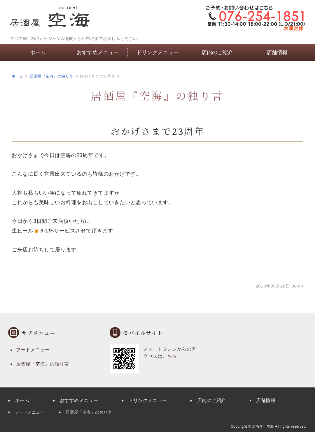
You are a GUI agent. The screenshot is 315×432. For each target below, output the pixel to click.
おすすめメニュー (98, 52)
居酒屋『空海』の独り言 (51, 76)
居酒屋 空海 (263, 426)
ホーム (38, 52)
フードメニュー (33, 349)
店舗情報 (277, 52)
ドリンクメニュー (157, 52)
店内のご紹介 (217, 52)
